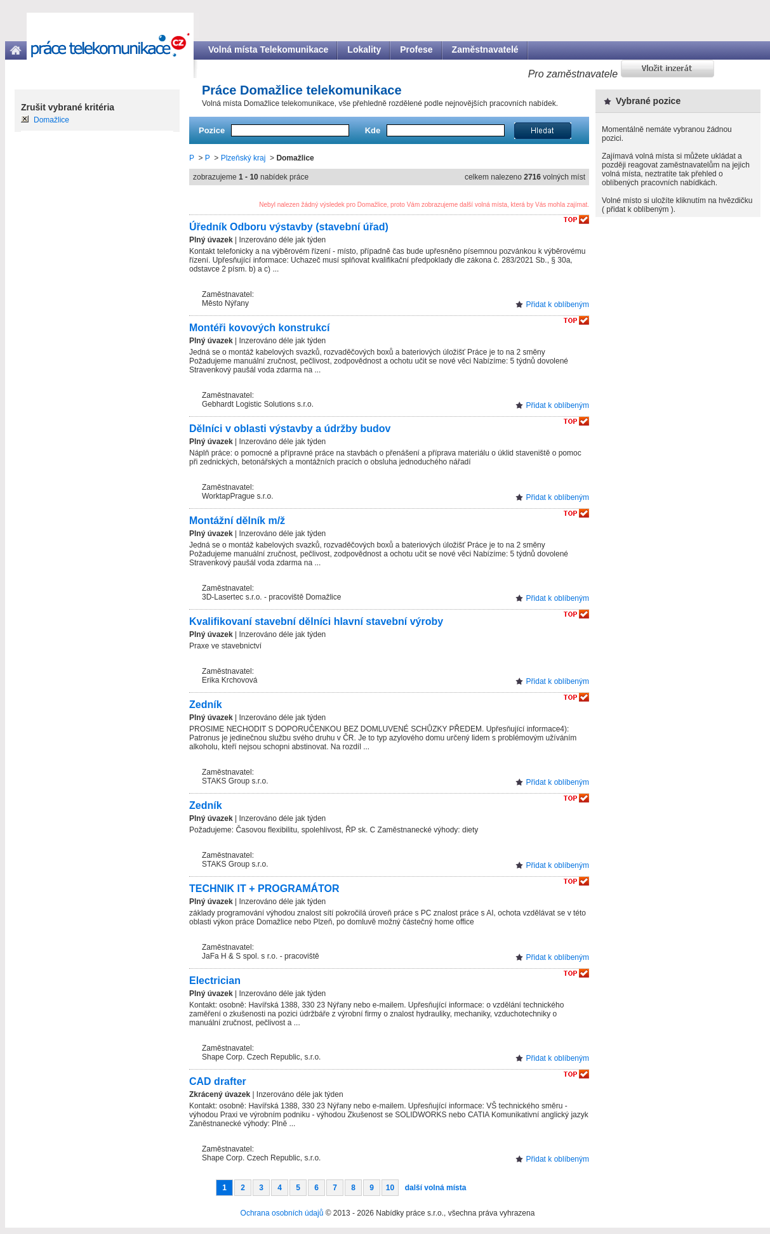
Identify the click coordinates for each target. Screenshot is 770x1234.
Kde (373, 130)
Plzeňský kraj (243, 158)
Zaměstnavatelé (485, 49)
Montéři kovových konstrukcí (259, 327)
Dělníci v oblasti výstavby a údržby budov (289, 428)
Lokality (364, 49)
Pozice (212, 130)
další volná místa (436, 1187)
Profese (416, 49)
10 (390, 1187)
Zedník (205, 704)
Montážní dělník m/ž (237, 520)
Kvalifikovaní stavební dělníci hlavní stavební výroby (316, 621)
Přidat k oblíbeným (557, 304)
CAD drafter (217, 1081)
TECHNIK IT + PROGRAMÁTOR (264, 888)
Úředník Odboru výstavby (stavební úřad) (288, 226)
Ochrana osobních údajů (282, 1213)
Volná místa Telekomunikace (268, 49)
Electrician (215, 980)
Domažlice (51, 119)
